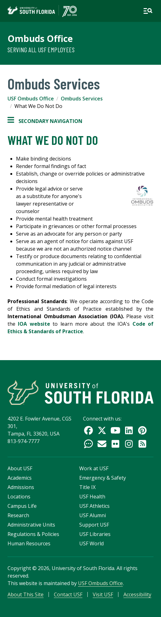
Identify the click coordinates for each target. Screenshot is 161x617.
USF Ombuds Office (31, 98)
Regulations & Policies (33, 534)
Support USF (94, 524)
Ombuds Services (82, 98)
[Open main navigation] (147, 11)
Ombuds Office (40, 38)
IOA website (35, 323)
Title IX (87, 487)
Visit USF (103, 594)
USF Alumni (92, 515)
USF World (91, 543)
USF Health (92, 496)
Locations (19, 496)
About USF (20, 468)
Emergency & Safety (102, 477)
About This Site (26, 594)
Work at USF (93, 468)
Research (18, 515)
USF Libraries (95, 534)
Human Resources (29, 543)
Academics (20, 477)
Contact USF (68, 594)
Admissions (21, 487)
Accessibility (137, 594)
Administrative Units (31, 524)
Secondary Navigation (45, 121)
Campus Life (22, 505)
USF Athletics (94, 505)
